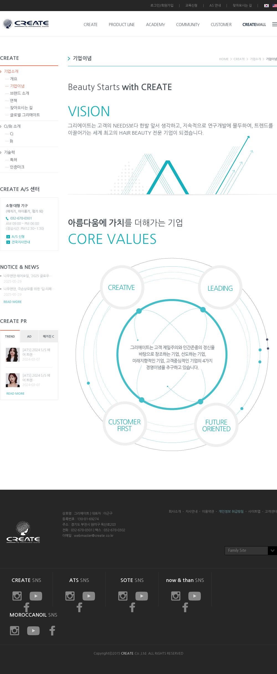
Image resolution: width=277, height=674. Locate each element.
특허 (13, 160)
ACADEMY (155, 25)
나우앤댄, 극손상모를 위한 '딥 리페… (31, 292)
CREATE (91, 25)
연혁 (13, 101)
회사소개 (175, 511)
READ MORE (13, 301)
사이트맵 (254, 511)
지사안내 (191, 511)
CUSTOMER (221, 25)
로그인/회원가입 (161, 5)
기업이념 (17, 86)
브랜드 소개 (19, 93)
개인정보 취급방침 (231, 511)
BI (11, 141)
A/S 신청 (18, 236)
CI (11, 134)
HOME (224, 59)
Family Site (237, 550)
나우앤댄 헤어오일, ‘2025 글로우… (31, 279)
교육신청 (191, 5)
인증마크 (17, 167)
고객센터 (271, 511)
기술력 (9, 152)
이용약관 (208, 511)
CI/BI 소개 (12, 126)
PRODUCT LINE (122, 25)
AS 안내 (215, 5)
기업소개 (11, 71)
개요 (13, 79)
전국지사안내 (21, 242)
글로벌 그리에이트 (25, 115)
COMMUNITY (188, 25)
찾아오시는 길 (242, 5)
